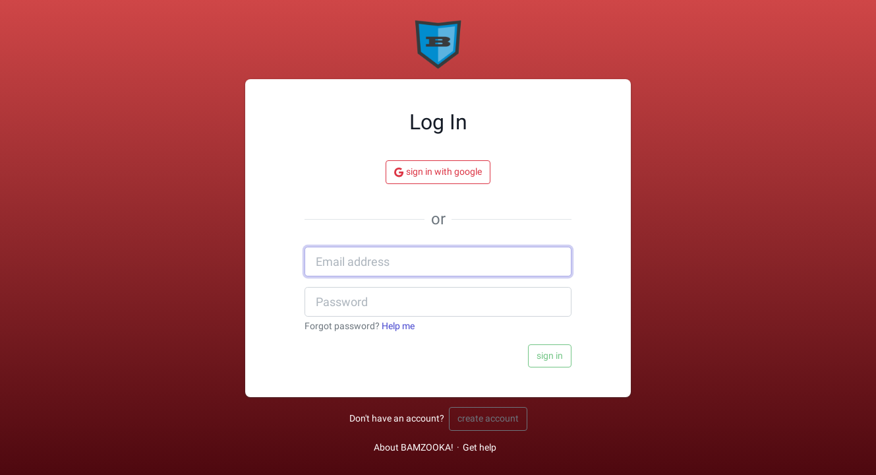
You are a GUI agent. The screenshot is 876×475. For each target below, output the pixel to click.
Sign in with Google (437, 172)
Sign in (550, 356)
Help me (398, 326)
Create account (488, 418)
